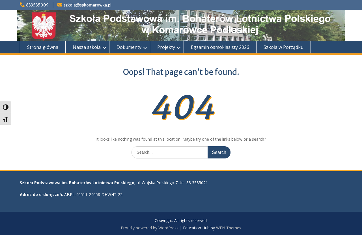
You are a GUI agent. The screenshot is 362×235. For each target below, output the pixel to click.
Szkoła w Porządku (283, 47)
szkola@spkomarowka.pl (87, 5)
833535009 (37, 5)
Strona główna (42, 47)
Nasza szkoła (87, 47)
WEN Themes (228, 227)
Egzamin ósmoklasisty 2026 (220, 47)
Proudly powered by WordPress (149, 227)
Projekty (166, 47)
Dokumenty (129, 47)
